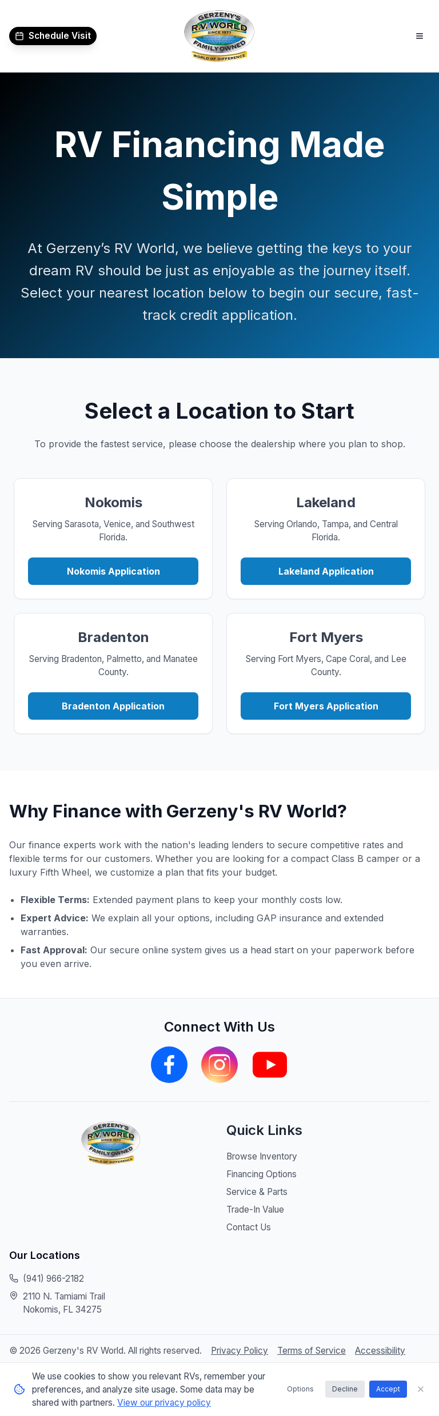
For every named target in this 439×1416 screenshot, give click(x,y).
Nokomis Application (113, 571)
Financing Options (261, 1174)
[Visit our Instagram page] (219, 1065)
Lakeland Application (326, 571)
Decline (345, 1389)
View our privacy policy (164, 1402)
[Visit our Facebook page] (169, 1065)
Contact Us (248, 1227)
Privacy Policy (239, 1351)
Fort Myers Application (326, 706)
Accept (388, 1389)
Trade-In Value (255, 1210)
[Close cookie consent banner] (420, 1389)
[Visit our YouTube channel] (270, 1065)
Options (300, 1389)
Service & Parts (257, 1192)
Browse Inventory (261, 1157)
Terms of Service (311, 1351)
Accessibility (380, 1351)
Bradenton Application (113, 706)
